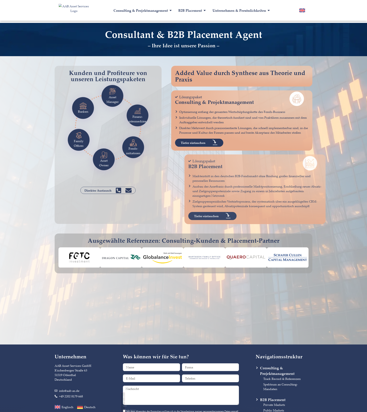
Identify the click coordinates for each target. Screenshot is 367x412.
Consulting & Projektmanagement (214, 102)
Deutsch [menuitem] (89, 407)
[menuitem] (302, 10)
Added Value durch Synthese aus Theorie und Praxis (240, 75)
